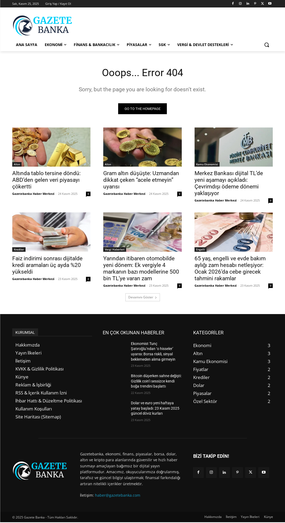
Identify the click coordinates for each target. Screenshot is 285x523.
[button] (266, 44)
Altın (17, 165)
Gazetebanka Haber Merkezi (33, 195)
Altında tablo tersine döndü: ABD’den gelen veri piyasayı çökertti (46, 181)
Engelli (200, 250)
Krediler (19, 250)
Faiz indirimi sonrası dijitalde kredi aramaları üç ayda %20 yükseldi (47, 266)
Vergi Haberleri (115, 250)
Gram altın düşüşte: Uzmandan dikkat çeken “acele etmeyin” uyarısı (141, 181)
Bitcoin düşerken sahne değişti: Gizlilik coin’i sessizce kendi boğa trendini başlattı (156, 382)
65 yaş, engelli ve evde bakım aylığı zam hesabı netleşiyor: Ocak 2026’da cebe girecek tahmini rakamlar (230, 269)
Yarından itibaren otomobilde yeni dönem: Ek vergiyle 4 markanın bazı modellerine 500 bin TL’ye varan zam (141, 269)
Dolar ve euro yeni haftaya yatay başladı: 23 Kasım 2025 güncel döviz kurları (155, 409)
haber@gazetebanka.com (117, 496)
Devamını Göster (142, 298)
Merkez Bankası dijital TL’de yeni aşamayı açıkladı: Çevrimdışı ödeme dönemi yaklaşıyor (229, 184)
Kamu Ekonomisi (207, 165)
